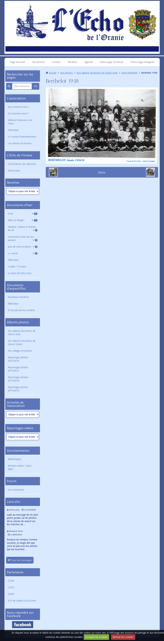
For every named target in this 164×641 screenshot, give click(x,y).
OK (35, 86)
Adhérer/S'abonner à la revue (20, 121)
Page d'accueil (17, 62)
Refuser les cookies (123, 637)
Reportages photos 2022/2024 (18, 359)
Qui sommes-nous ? (18, 106)
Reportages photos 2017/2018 (18, 379)
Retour (101, 172)
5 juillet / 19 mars (17, 266)
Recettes (72, 62)
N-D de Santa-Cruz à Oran (22, 600)
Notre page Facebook (111, 62)
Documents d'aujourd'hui (16, 286)
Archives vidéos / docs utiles (20, 467)
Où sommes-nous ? (18, 113)
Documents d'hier (19, 205)
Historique (13, 130)
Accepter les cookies (96, 637)
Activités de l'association (16, 404)
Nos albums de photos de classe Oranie (22, 342)
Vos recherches (16, 489)
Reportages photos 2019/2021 (18, 369)
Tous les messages (20, 560)
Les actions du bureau (19, 143)
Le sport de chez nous (20, 273)
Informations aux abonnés (22, 163)
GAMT (11, 593)
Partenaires (15, 572)
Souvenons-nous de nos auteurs (22, 238)
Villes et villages (22, 220)
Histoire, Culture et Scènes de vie (22, 228)
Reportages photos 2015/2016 (18, 389)
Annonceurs (14, 170)
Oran (22, 213)
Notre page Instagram (142, 62)
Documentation (18, 451)
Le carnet (22, 253)
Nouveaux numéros (18, 296)
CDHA (11, 580)
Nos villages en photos (20, 350)
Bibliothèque (14, 459)
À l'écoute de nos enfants (21, 310)
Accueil (52, 72)
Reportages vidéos (20, 428)
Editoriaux (13, 259)
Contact (56, 62)
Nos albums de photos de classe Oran (22, 332)
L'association (16, 98)
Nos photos (38, 62)
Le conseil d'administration (22, 136)
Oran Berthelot (129, 72)
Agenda (89, 62)
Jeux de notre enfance (22, 246)
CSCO (11, 587)
